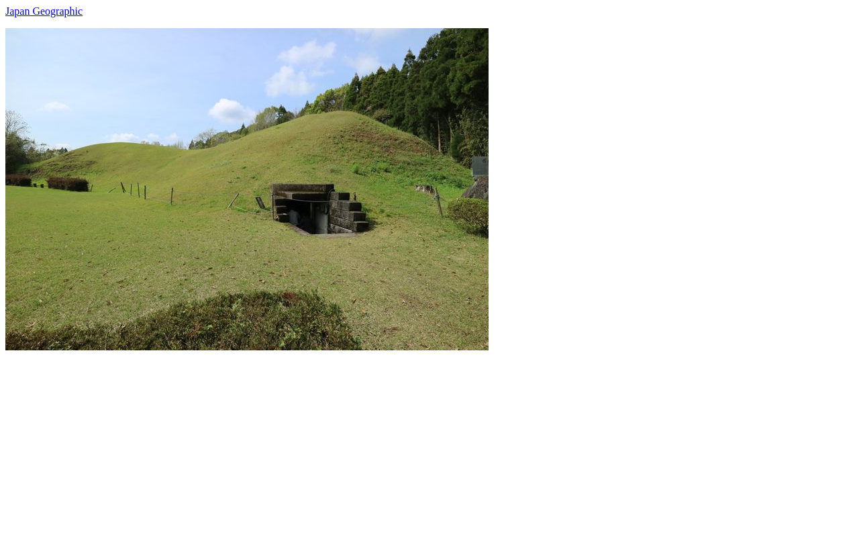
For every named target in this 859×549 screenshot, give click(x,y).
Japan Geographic (44, 11)
